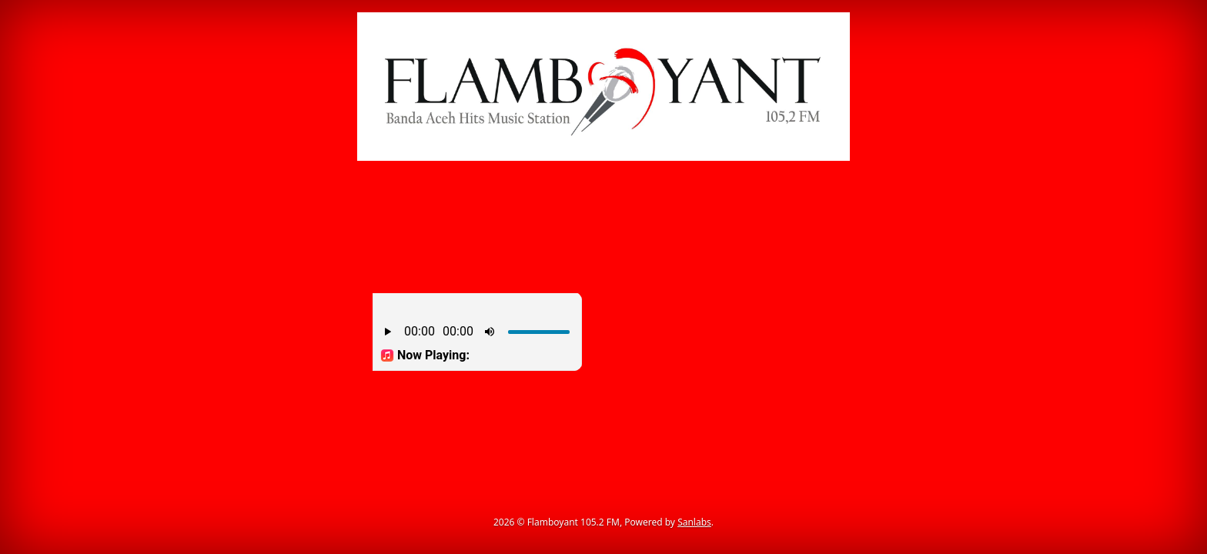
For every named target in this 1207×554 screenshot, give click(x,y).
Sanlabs (694, 522)
